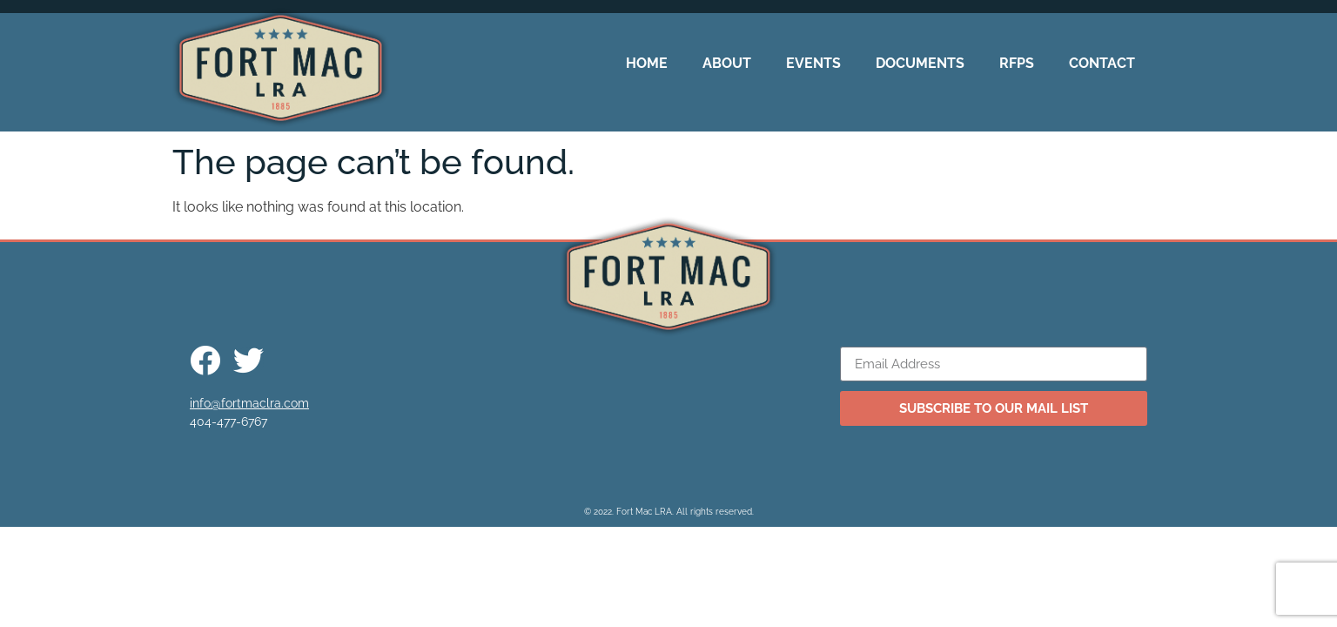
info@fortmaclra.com (249, 403)
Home (647, 63)
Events (813, 63)
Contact (1102, 63)
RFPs (1016, 63)
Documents (920, 63)
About (726, 63)
